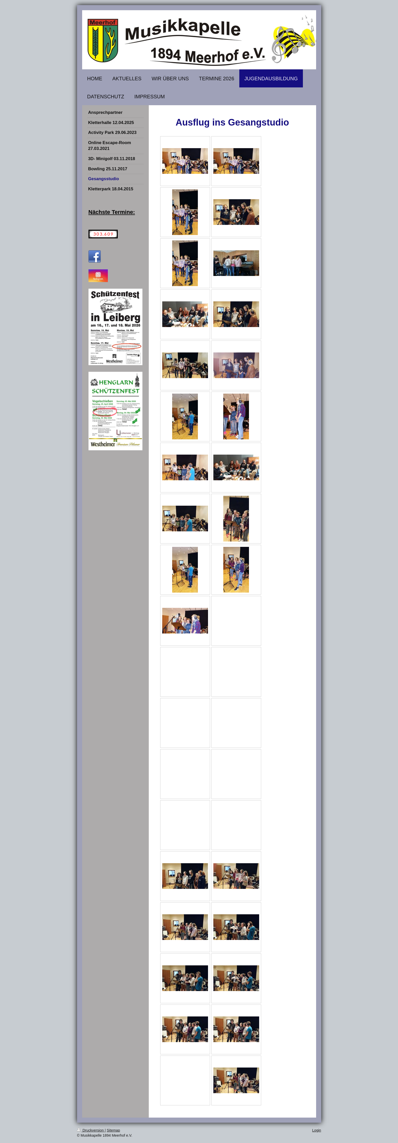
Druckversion (91, 1130)
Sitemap (113, 1130)
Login (316, 1130)
